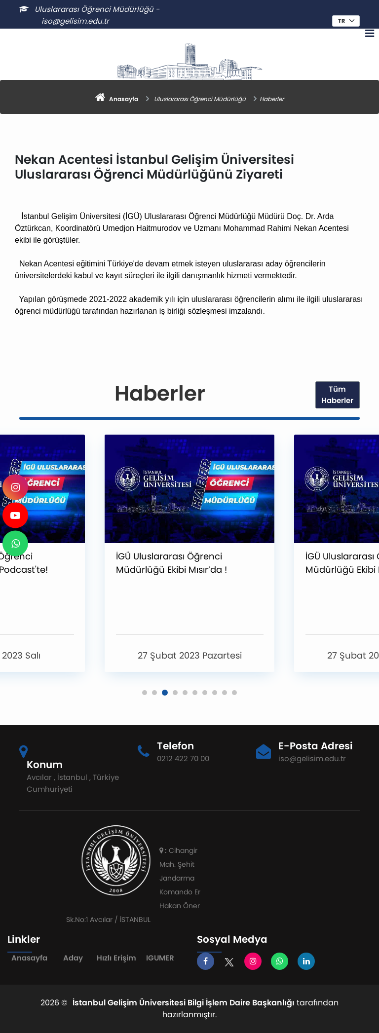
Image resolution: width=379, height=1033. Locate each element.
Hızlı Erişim (116, 958)
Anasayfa (29, 958)
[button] (145, 692)
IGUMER (160, 958)
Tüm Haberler (337, 395)
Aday (73, 958)
